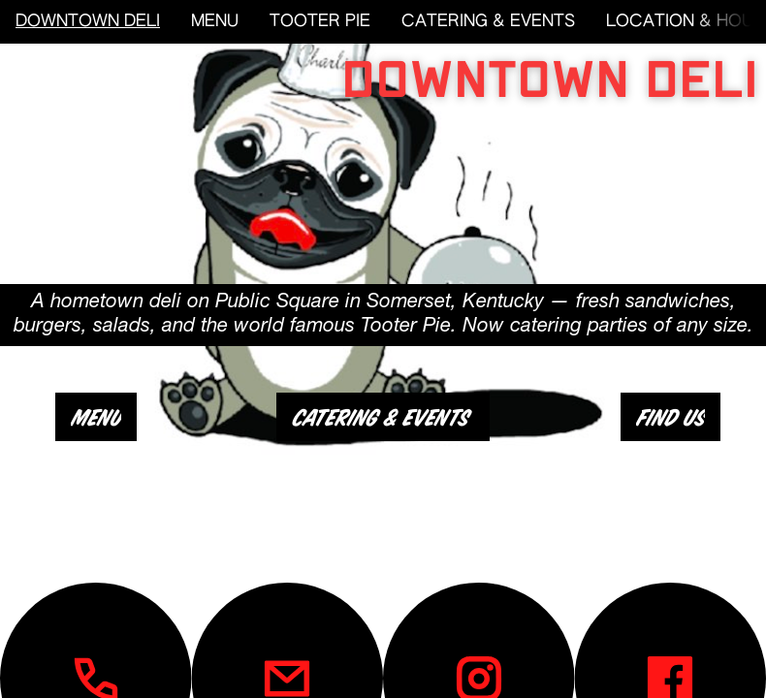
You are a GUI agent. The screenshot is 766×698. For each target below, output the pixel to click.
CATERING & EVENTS (488, 22)
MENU (215, 22)
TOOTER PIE (320, 22)
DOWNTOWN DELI (88, 22)
